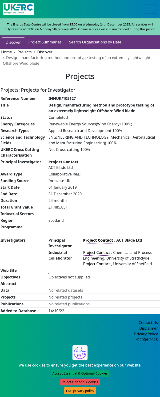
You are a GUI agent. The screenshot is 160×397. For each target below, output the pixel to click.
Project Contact (97, 252)
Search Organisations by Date (95, 42)
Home (6, 52)
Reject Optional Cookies (80, 382)
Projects (24, 52)
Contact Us (148, 322)
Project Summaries (44, 42)
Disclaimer (148, 328)
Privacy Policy (146, 334)
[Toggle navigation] (150, 9)
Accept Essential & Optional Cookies (80, 373)
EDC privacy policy (80, 390)
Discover (13, 42)
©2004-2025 (147, 339)
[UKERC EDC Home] (18, 9)
